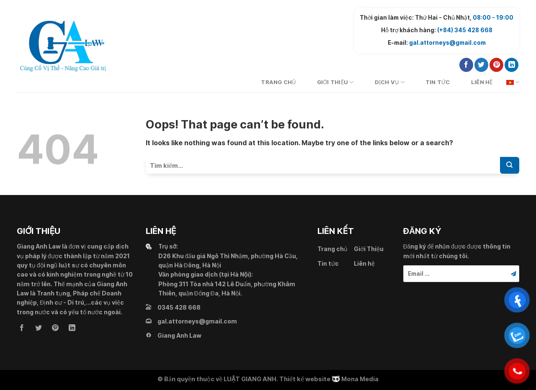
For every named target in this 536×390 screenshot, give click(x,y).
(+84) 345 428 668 (464, 30)
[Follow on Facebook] (466, 65)
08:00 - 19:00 (493, 17)
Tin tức (437, 82)
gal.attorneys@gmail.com (447, 42)
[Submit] (509, 165)
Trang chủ (278, 82)
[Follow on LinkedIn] (511, 65)
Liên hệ (482, 82)
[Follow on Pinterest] (496, 65)
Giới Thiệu (335, 82)
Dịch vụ (390, 82)
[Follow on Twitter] (481, 65)
